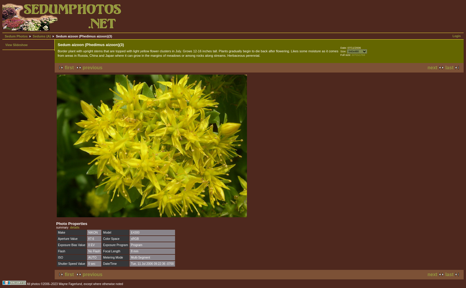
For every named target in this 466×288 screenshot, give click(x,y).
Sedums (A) (42, 36)
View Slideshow (16, 45)
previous (93, 67)
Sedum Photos (16, 36)
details (75, 227)
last (449, 67)
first (69, 67)
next (432, 67)
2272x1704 (358, 54)
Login (457, 36)
